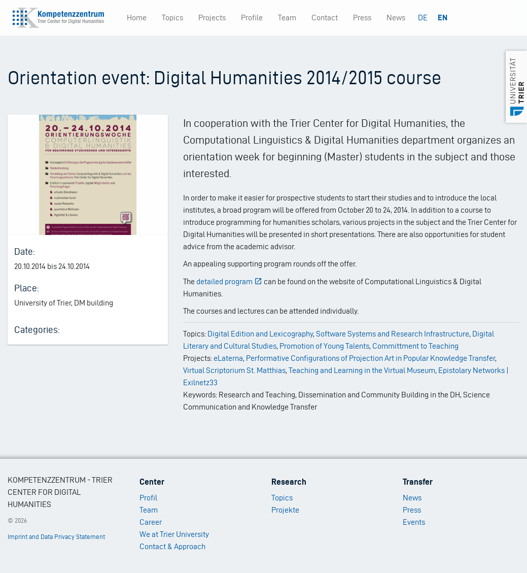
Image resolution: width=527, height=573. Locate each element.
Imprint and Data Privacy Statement (56, 536)
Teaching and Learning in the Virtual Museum (362, 370)
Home (137, 17)
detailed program (229, 281)
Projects (212, 17)
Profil (148, 497)
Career (150, 522)
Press (362, 17)
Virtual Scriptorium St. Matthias (234, 370)
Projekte (285, 509)
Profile (252, 17)
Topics (172, 17)
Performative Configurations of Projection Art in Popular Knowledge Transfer (370, 358)
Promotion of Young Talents (324, 346)
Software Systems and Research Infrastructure (392, 333)
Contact (324, 17)
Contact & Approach (172, 546)
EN (442, 17)
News (396, 17)
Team (287, 17)
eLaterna (228, 358)
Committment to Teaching (415, 346)
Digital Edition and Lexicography (260, 333)
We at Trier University (174, 534)
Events (414, 522)
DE (423, 17)
